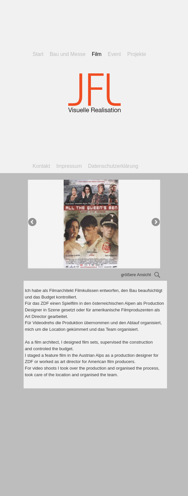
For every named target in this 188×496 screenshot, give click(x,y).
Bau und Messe (67, 54)
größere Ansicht (140, 274)
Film (97, 54)
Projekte (136, 54)
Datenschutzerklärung (113, 166)
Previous (33, 222)
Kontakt (41, 166)
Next (155, 222)
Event (114, 54)
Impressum (69, 166)
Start (37, 54)
